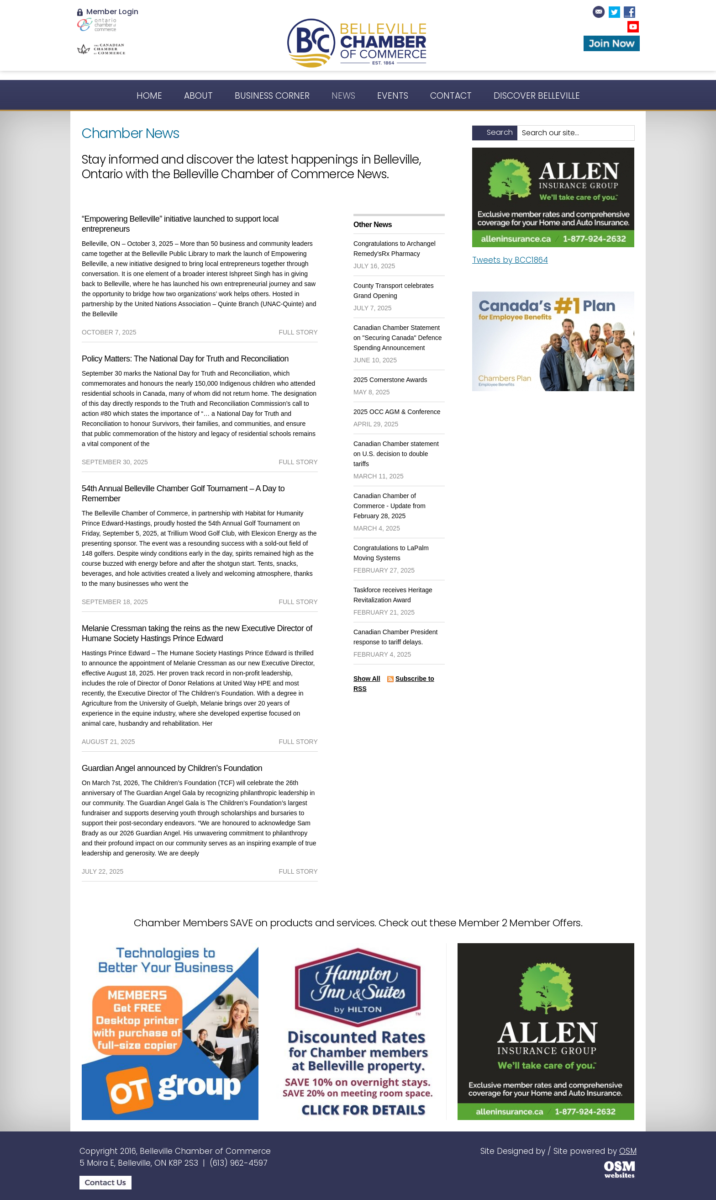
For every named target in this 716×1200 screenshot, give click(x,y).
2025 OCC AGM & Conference (397, 411)
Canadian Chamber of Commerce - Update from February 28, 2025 (389, 506)
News (343, 96)
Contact (451, 96)
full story (298, 332)
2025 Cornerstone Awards (390, 379)
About (198, 96)
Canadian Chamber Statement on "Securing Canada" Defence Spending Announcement (397, 337)
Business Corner (272, 96)
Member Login (107, 11)
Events (392, 96)
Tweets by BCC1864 (510, 260)
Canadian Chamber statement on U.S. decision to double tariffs (396, 453)
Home (149, 96)
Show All (366, 678)
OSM (628, 1151)
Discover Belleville (537, 96)
